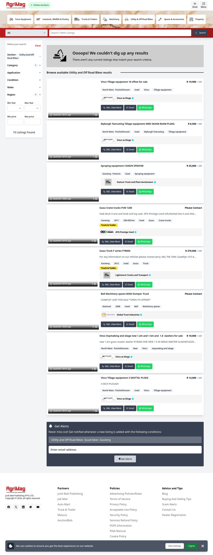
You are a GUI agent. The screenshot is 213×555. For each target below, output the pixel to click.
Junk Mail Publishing (70, 494)
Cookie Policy (118, 536)
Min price (11, 116)
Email (130, 107)
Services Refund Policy (124, 520)
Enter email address (63, 450)
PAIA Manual (118, 531)
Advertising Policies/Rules (126, 494)
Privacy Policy (118, 504)
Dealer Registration (174, 515)
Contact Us (169, 510)
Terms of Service (120, 499)
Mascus (62, 515)
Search (200, 32)
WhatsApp (145, 107)
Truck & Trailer (67, 510)
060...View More (112, 107)
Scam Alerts (169, 504)
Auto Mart (64, 504)
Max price (29, 116)
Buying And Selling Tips (176, 499)
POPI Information (121, 526)
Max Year (29, 103)
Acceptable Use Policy (123, 510)
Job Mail (63, 499)
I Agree (191, 545)
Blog (165, 494)
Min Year (11, 103)
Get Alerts (125, 458)
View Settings (174, 545)
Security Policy (119, 515)
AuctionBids (65, 520)
